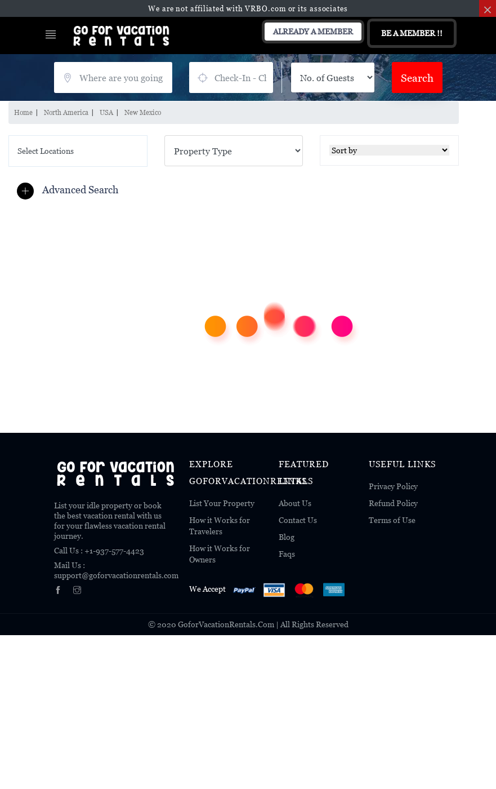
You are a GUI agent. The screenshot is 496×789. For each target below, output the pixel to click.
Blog (286, 537)
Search (417, 77)
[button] (70, 190)
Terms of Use (392, 520)
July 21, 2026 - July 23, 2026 (231, 77)
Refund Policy (393, 503)
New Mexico (142, 112)
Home (23, 112)
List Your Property (221, 503)
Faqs (287, 553)
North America (66, 112)
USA (106, 112)
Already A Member (313, 31)
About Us (295, 503)
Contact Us (298, 520)
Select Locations (45, 151)
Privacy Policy (393, 486)
